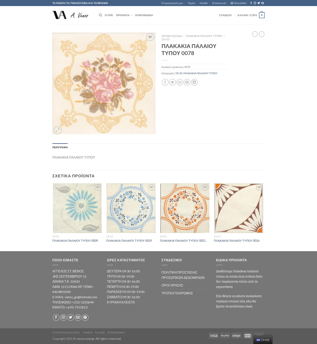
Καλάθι (203, 3)
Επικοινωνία (219, 3)
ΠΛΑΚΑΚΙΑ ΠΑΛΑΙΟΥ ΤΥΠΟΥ (204, 36)
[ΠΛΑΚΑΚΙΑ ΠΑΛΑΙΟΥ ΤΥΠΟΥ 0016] (239, 208)
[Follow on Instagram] (255, 3)
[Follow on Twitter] (259, 3)
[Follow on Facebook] (251, 3)
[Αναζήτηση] (100, 15)
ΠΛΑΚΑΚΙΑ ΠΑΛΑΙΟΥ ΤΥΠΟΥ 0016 (237, 240)
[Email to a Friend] (179, 82)
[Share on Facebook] (165, 82)
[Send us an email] (262, 3)
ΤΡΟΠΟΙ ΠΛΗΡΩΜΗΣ (177, 293)
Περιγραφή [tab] (60, 147)
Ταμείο (191, 3)
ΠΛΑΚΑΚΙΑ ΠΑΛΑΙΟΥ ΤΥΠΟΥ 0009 (75, 240)
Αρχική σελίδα (172, 36)
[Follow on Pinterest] (85, 317)
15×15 (166, 39)
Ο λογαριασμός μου (172, 3)
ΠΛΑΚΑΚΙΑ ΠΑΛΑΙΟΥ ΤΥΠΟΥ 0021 (183, 240)
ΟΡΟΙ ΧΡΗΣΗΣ (172, 285)
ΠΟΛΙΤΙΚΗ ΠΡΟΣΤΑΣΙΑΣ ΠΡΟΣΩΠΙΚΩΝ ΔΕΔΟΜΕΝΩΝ (183, 274)
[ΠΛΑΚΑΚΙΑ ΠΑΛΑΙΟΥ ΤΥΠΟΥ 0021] (185, 208)
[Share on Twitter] (172, 82)
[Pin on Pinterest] (187, 82)
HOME (109, 15)
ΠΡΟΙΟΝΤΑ (124, 15)
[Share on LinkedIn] (194, 82)
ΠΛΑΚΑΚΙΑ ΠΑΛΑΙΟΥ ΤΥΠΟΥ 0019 (129, 240)
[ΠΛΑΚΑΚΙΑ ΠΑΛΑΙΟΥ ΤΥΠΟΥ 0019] (131, 208)
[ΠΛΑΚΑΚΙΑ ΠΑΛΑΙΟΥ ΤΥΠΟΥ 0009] (77, 208)
